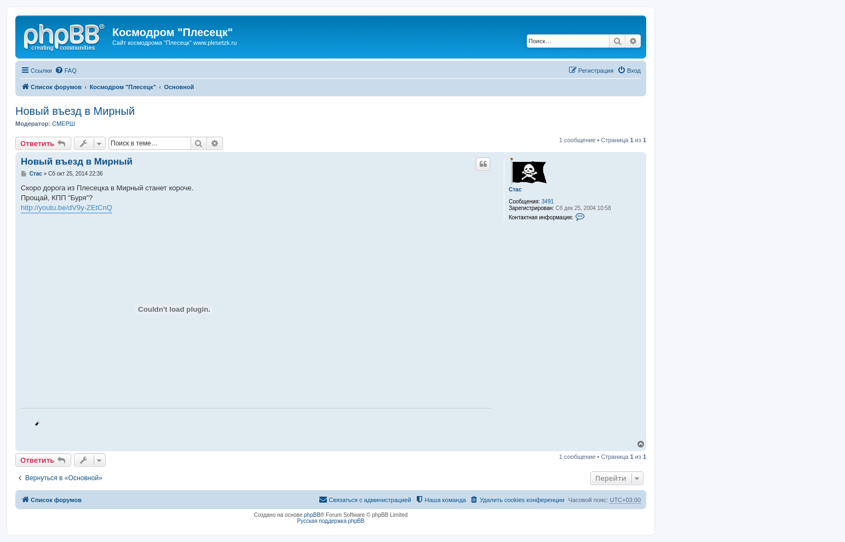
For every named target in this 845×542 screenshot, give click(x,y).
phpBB (312, 515)
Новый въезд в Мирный (75, 111)
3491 (548, 202)
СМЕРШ (63, 123)
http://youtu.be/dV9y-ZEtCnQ (66, 207)
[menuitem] (66, 70)
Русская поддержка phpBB (330, 521)
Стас (515, 190)
